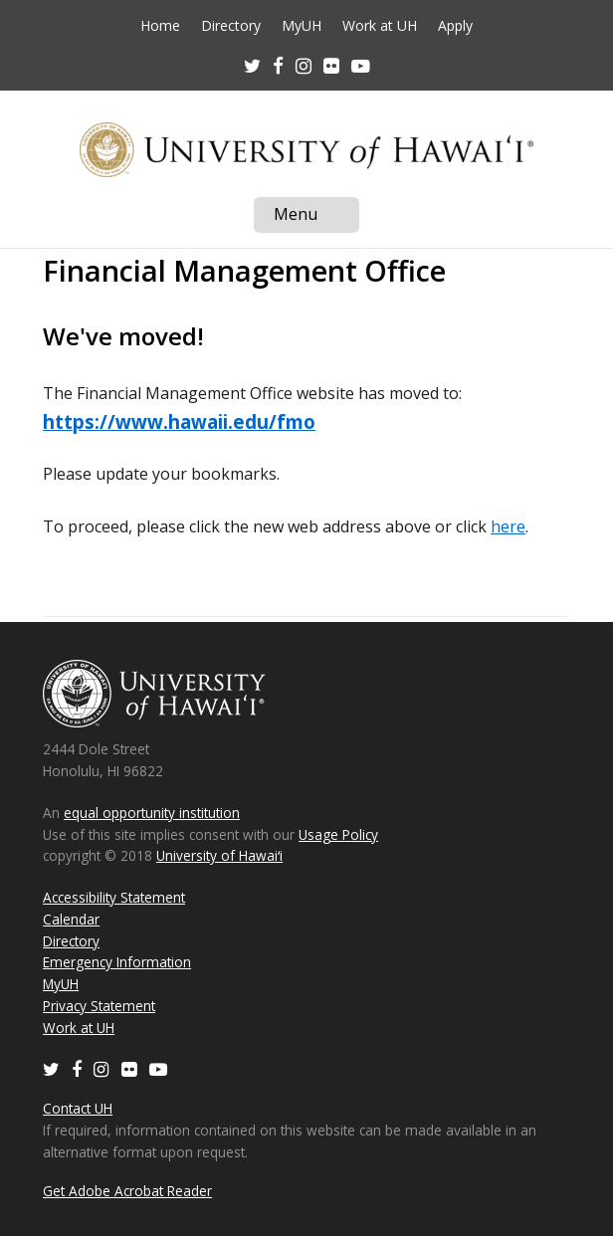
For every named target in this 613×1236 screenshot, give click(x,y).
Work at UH (379, 26)
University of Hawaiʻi (219, 855)
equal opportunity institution (152, 812)
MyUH (301, 26)
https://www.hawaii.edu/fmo (179, 421)
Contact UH (77, 1108)
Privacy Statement (99, 1005)
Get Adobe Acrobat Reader (127, 1190)
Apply (455, 26)
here (508, 526)
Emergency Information (117, 961)
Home (160, 26)
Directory (231, 26)
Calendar (71, 919)
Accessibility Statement (114, 897)
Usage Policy (338, 834)
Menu (316, 218)
